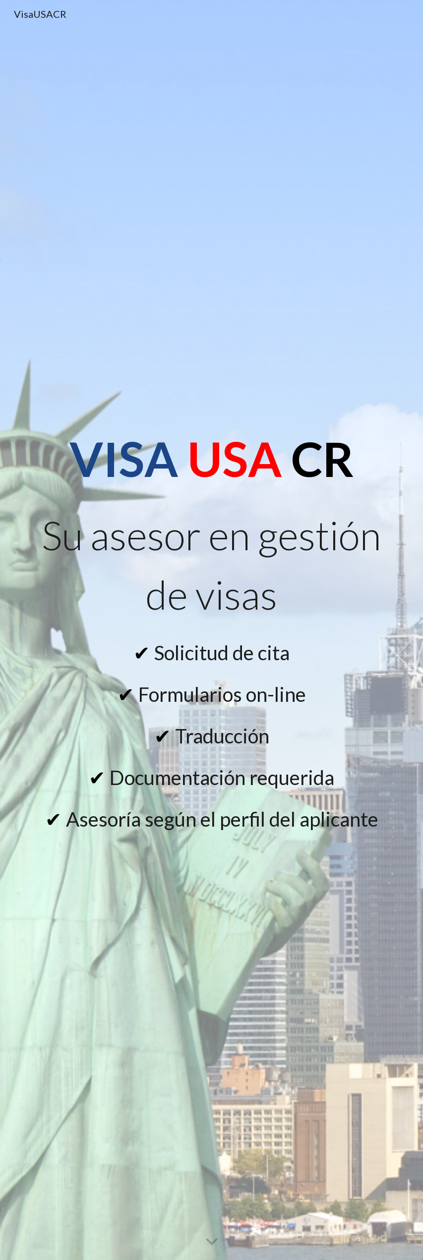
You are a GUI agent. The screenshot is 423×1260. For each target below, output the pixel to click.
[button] (212, 1242)
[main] (211, 458)
